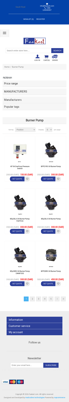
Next (57, 299)
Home (7, 67)
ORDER (55, 60)
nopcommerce (59, 398)
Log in (37, 60)
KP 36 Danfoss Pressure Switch (19, 167)
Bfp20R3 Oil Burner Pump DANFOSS (20, 272)
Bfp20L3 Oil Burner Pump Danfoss (20, 220)
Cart (46, 60)
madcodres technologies (35, 398)
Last (63, 299)
